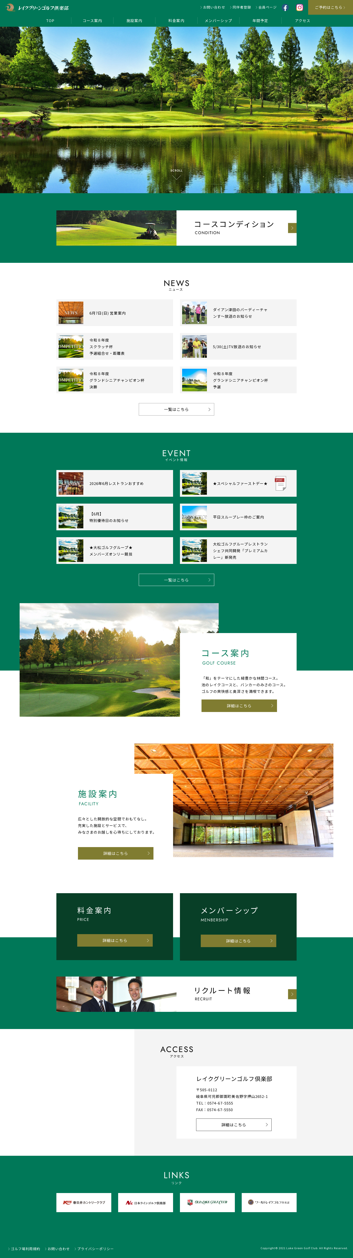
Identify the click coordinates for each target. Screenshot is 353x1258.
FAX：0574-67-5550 (214, 1109)
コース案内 (92, 20)
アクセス (302, 20)
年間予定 (260, 20)
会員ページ (267, 7)
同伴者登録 (242, 7)
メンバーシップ (218, 20)
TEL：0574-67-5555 (214, 1103)
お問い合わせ (214, 7)
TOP (50, 20)
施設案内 (134, 20)
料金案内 (176, 20)
